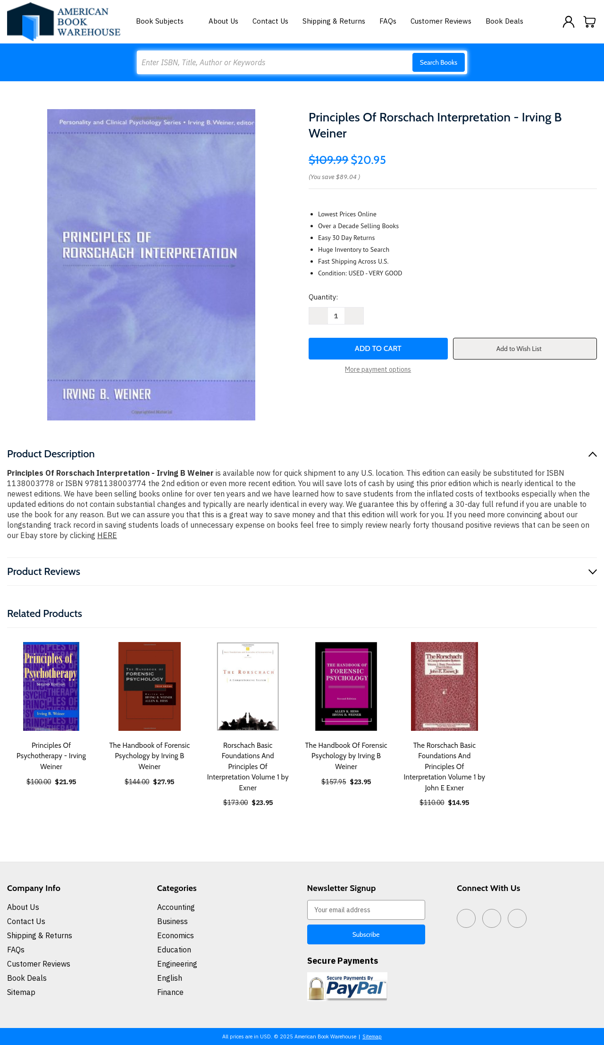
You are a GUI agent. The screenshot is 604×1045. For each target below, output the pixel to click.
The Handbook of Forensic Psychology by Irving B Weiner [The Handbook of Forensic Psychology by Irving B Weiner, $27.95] (149, 756)
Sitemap (21, 992)
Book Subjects (165, 21)
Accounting (176, 907)
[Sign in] (569, 22)
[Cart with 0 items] (590, 22)
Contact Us (270, 21)
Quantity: (323, 296)
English (169, 978)
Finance (170, 992)
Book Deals (504, 21)
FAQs (387, 21)
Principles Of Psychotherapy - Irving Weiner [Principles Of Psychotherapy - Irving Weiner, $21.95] (51, 756)
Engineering (177, 963)
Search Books (438, 62)
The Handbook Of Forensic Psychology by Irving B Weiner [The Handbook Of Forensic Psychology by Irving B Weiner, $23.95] (346, 756)
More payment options (378, 369)
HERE (107, 535)
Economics (175, 935)
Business (172, 921)
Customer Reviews (441, 21)
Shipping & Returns (333, 21)
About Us (223, 21)
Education (174, 949)
